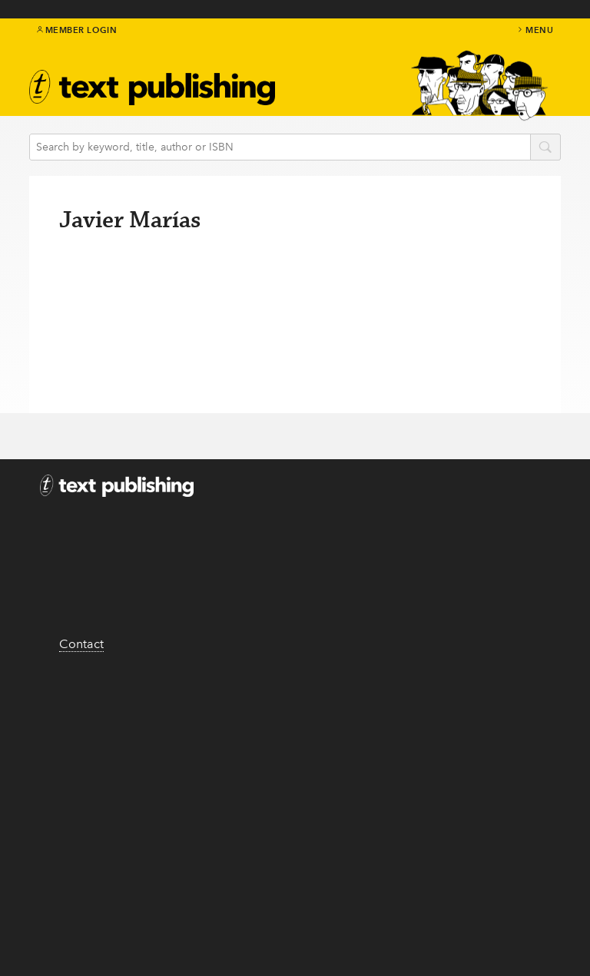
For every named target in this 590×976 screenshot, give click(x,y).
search (545, 148)
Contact (81, 644)
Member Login (77, 30)
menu (534, 30)
